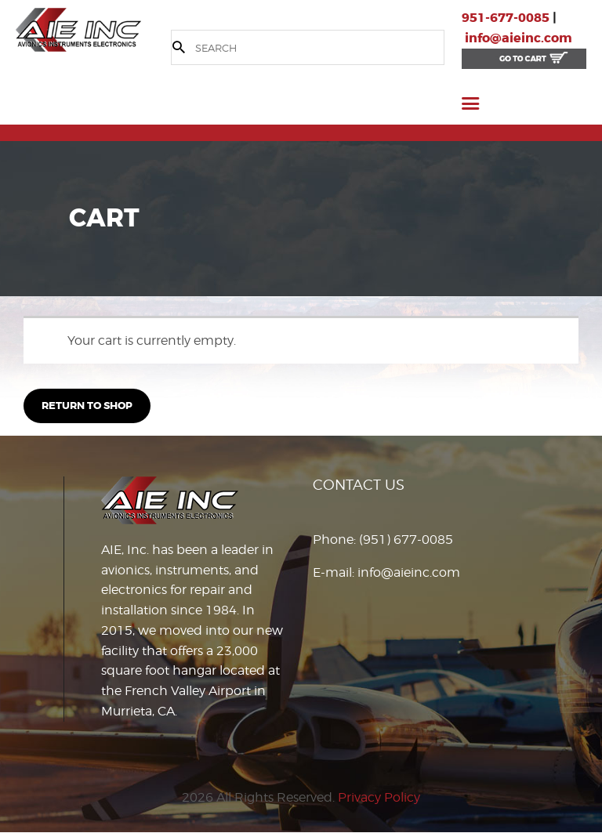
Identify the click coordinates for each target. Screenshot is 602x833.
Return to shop (87, 405)
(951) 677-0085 (406, 539)
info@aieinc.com (518, 38)
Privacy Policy (379, 797)
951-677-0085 (505, 17)
